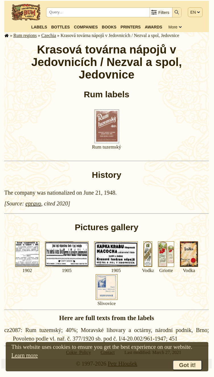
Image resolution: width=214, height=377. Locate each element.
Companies (86, 27)
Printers (131, 27)
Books (109, 27)
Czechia (48, 35)
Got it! (187, 365)
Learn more (24, 355)
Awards (153, 27)
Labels (39, 27)
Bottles (60, 27)
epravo (33, 203)
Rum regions (25, 35)
